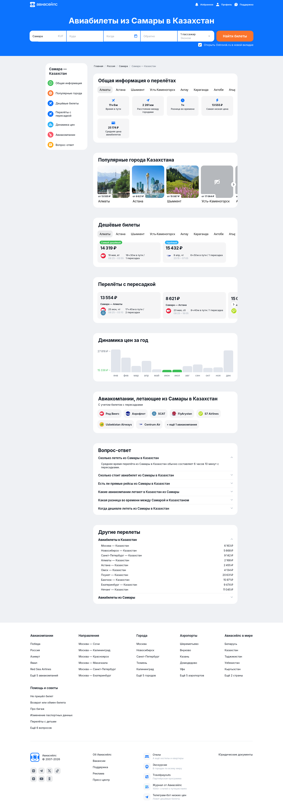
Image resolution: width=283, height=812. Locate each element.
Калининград (145, 669)
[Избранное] (204, 4)
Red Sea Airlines (40, 669)
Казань (184, 656)
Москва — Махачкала (93, 663)
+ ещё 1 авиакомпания (182, 424)
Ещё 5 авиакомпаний (44, 675)
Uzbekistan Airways (116, 424)
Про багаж (37, 709)
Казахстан (231, 650)
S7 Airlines (209, 413)
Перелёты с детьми (43, 721)
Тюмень (141, 663)
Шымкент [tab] (137, 90)
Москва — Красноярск (94, 656)
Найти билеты (235, 36)
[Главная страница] (43, 4)
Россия (35, 650)
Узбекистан (232, 663)
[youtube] (41, 779)
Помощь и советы (44, 688)
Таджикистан (233, 656)
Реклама (98, 773)
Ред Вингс (109, 413)
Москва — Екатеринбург (95, 675)
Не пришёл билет (41, 696)
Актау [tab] (184, 90)
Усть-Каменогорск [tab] (162, 90)
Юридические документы (236, 754)
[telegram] (41, 771)
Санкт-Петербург (147, 656)
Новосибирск (145, 650)
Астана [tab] (120, 90)
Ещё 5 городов (146, 675)
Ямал (33, 663)
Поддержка (100, 767)
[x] (49, 771)
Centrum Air (149, 424)
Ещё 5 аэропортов (192, 675)
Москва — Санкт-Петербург (97, 669)
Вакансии (99, 761)
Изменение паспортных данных (51, 715)
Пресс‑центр (101, 779)
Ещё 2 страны (234, 675)
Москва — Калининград (94, 650)
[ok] (49, 779)
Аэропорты (188, 635)
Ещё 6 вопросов (41, 728)
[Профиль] (223, 4)
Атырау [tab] (234, 90)
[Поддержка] (243, 4)
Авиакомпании (41, 635)
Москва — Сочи (89, 644)
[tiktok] (57, 771)
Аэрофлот (135, 413)
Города (141, 635)
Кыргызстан (233, 669)
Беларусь (231, 644)
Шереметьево (189, 644)
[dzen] (33, 779)
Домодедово (188, 663)
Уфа (182, 669)
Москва (141, 644)
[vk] (33, 771)
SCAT (158, 413)
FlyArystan (182, 413)
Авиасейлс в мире (239, 635)
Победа (35, 644)
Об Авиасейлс (102, 754)
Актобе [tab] (219, 90)
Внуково (185, 650)
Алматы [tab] (105, 90)
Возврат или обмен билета (48, 702)
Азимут (35, 656)
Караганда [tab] (201, 90)
